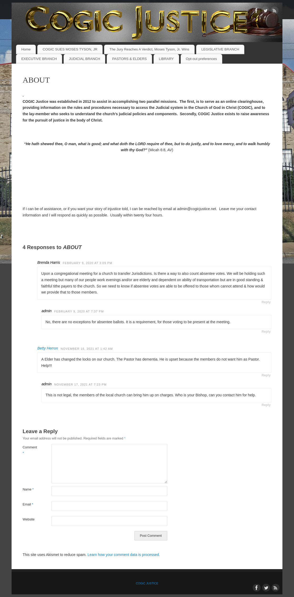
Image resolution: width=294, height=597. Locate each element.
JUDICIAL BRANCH (84, 59)
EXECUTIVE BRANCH (39, 59)
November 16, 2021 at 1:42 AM (87, 348)
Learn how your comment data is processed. (124, 555)
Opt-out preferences (201, 59)
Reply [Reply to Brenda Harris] (266, 302)
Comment (30, 450)
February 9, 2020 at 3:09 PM (87, 263)
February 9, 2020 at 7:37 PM (79, 311)
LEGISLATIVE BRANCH (220, 49)
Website (28, 519)
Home (26, 49)
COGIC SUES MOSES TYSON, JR (70, 49)
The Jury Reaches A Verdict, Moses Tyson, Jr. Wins (149, 49)
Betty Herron (47, 348)
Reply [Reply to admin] (266, 331)
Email (28, 504)
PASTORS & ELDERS (129, 59)
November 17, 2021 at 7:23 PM (80, 384)
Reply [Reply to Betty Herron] (266, 375)
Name (28, 489)
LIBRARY (166, 59)
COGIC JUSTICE (147, 583)
